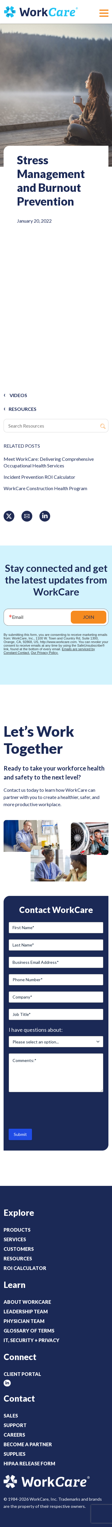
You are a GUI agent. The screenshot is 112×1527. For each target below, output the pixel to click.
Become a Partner (28, 1444)
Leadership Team (26, 1311)
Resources (18, 1258)
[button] (103, 13)
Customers (19, 1249)
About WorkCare (27, 1302)
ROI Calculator (25, 1268)
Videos (18, 395)
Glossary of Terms (29, 1330)
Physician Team (24, 1321)
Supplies (14, 1454)
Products (17, 1230)
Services (15, 1239)
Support (15, 1425)
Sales (11, 1415)
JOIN (88, 617)
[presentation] (54, 1110)
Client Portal (22, 1374)
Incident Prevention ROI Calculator (39, 477)
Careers (14, 1435)
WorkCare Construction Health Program (45, 488)
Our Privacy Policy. (44, 652)
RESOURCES (22, 409)
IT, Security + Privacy (31, 1340)
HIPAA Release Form (29, 1463)
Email (17, 617)
